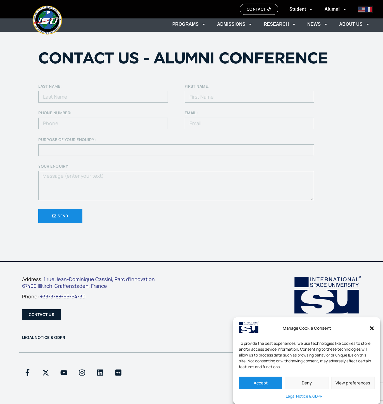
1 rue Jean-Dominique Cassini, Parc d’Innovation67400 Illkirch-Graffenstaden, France (88, 282)
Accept (261, 383)
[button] (372, 328)
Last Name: (50, 86)
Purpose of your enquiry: (67, 140)
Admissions (235, 24)
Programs (189, 24)
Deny (307, 383)
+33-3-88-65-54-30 (62, 296)
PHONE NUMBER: (55, 113)
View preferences (353, 383)
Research (280, 24)
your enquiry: (54, 166)
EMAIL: (191, 113)
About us (354, 24)
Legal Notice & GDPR (304, 396)
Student (301, 9)
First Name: (197, 86)
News (317, 24)
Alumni (335, 9)
